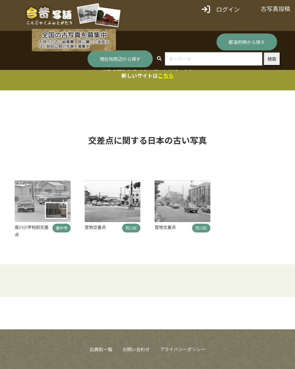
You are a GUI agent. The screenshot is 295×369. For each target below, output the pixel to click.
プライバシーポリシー (182, 349)
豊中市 (61, 228)
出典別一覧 (101, 349)
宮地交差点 (95, 227)
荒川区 (131, 228)
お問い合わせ (136, 349)
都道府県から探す (247, 42)
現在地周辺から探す (120, 59)
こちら (166, 75)
